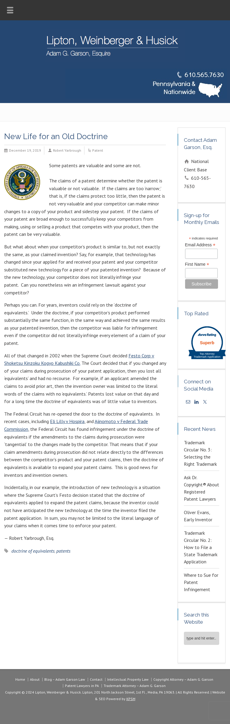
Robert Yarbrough (67, 150)
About (35, 679)
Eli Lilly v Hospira (67, 421)
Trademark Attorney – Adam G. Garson (135, 685)
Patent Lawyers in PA (82, 685)
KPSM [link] (130, 699)
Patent (97, 150)
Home (20, 679)
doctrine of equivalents (33, 551)
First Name (197, 264)
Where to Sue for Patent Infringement (201, 582)
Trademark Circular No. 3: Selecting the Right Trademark (200, 453)
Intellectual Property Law (128, 679)
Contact (96, 679)
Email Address (200, 245)
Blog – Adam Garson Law (64, 679)
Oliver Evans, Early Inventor (198, 515)
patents (63, 551)
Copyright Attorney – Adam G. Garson (183, 679)
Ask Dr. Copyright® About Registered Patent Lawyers (201, 488)
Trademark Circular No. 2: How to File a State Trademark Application (200, 547)
